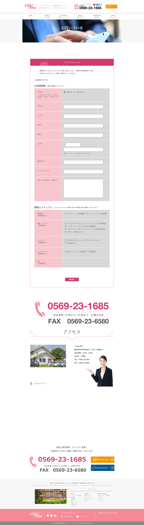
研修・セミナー (88, 495)
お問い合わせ (113, 16)
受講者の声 (80, 16)
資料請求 (69, 92)
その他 (84, 226)
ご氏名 (40, 106)
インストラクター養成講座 (98, 213)
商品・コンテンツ (74, 502)
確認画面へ (72, 279)
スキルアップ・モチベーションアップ (79, 229)
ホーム (31, 16)
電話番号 (41, 161)
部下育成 (70, 240)
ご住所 (39, 144)
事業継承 (93, 226)
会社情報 (47, 16)
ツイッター (100, 500)
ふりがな (40, 115)
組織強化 (83, 251)
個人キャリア (71, 251)
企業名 (39, 125)
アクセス (73, 505)
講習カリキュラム (64, 16)
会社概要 (73, 497)
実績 (72, 500)
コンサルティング (88, 498)
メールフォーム (83, 516)
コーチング (80, 240)
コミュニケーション (88, 223)
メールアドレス (43, 171)
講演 (85, 500)
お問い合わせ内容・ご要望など (47, 180)
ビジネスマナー (72, 223)
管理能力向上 (71, 243)
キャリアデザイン (94, 240)
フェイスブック (101, 498)
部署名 (39, 134)
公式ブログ (100, 497)
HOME (51, 483)
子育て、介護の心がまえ (75, 232)
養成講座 (86, 493)
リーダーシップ (72, 226)
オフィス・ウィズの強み (76, 495)
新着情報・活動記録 (102, 493)
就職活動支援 (100, 229)
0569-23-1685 (68, 516)
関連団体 (96, 16)
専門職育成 (102, 223)
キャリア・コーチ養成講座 (76, 213)
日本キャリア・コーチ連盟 (103, 495)
